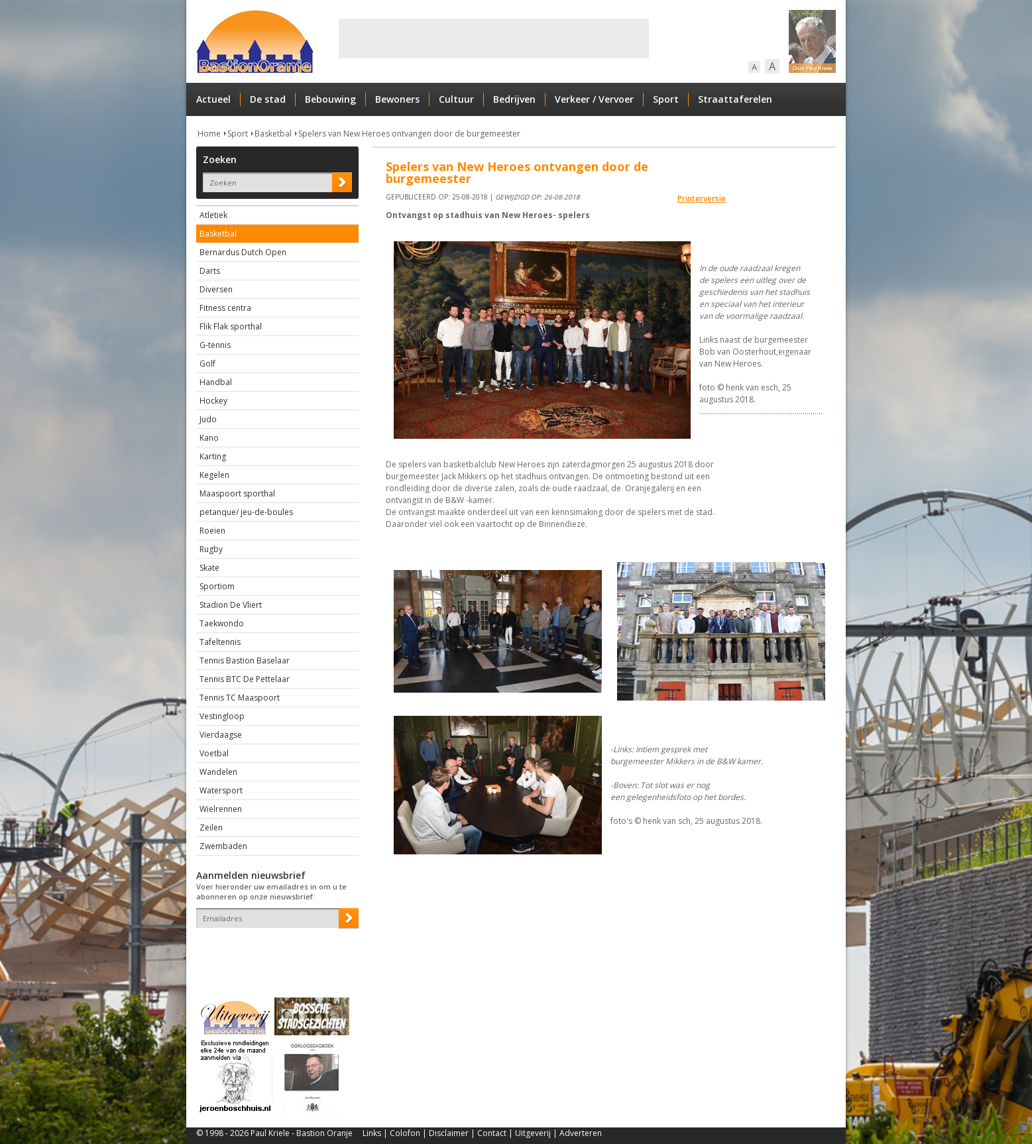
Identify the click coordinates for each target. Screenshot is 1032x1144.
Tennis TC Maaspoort (240, 697)
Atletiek (213, 215)
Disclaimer (449, 1133)
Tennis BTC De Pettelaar (245, 679)
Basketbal (273, 133)
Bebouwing (330, 99)
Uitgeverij (533, 1133)
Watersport (221, 790)
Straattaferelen (735, 99)
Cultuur (456, 99)
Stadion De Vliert (231, 604)
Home (209, 133)
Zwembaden (223, 846)
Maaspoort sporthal (237, 493)
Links (372, 1133)
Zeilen (211, 827)
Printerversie (701, 198)
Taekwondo (222, 623)
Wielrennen (221, 809)
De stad (268, 99)
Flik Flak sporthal (231, 326)
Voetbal (214, 753)
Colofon (405, 1133)
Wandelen (218, 771)
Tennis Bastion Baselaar (245, 660)
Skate (209, 567)
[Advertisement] (494, 38)
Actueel (213, 99)
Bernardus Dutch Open (243, 252)
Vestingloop (222, 716)
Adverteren (580, 1133)
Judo (208, 419)
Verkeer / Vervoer (594, 99)
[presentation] (273, 951)
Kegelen (214, 475)
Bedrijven (514, 99)
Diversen (216, 289)
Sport (666, 99)
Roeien (212, 530)
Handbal (216, 382)
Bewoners (397, 99)
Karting (213, 456)
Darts (210, 270)
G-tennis (215, 345)
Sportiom (217, 586)
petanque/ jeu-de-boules (246, 512)
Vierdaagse (221, 734)
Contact (491, 1133)
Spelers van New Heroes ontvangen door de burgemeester (409, 133)
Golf (207, 363)
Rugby (211, 549)
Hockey (213, 400)
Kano (209, 437)
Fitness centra (225, 308)
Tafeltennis (220, 642)
